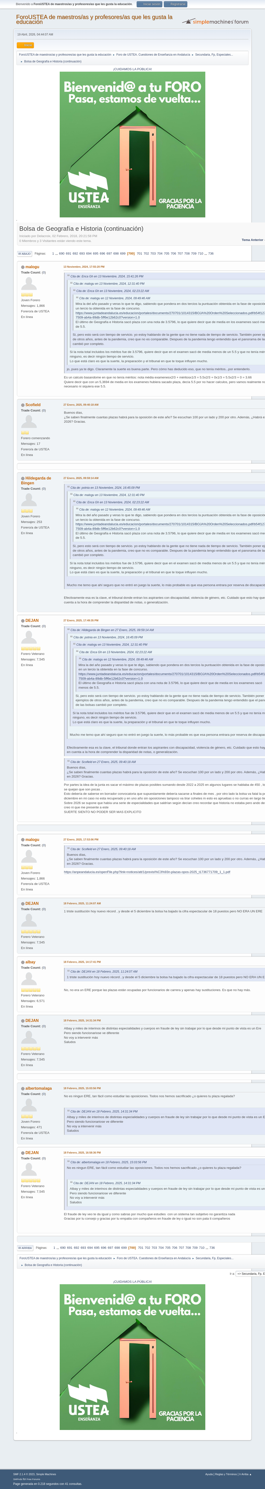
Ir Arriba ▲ (245, 1474)
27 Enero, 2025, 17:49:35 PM (81, 620)
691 (68, 253)
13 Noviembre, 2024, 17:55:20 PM (84, 266)
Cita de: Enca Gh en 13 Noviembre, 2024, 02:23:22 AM (112, 291)
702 (146, 253)
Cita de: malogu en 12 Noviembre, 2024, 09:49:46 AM (114, 298)
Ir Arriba (25, 1248)
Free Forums (33, 1479)
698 (116, 253)
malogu (32, 267)
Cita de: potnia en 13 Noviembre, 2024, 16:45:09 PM (105, 487)
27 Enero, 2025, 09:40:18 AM (81, 404)
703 (153, 253)
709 (193, 253)
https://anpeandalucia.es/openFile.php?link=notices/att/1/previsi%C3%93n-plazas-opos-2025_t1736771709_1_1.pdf (147, 872)
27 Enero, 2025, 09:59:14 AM (81, 478)
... (57, 253)
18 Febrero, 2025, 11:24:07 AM (82, 903)
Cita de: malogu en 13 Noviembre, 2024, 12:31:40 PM (109, 283)
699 (122, 253)
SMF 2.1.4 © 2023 (24, 1474)
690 (61, 253)
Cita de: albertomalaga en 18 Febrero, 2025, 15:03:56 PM (109, 1162)
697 (109, 253)
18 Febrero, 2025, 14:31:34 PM (82, 1020)
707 (180, 253)
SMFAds (17, 1479)
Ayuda (209, 1474)
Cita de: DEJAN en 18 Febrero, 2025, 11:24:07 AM (104, 971)
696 (102, 253)
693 (82, 253)
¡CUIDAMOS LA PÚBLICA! (132, 69)
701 (139, 253)
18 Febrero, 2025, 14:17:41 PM (82, 961)
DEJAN (32, 620)
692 (75, 253)
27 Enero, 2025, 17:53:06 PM (81, 839)
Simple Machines (46, 1474)
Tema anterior (252, 240)
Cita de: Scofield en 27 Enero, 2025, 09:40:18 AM (103, 762)
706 (173, 253)
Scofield (33, 405)
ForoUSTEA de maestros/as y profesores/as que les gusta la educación (94, 19)
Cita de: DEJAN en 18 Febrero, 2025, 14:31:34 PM (104, 1111)
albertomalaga (38, 1088)
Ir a (232, 1273)
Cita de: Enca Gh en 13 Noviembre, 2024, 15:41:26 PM (107, 276)
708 (187, 253)
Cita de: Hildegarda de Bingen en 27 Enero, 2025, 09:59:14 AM (112, 630)
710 (200, 253)
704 (160, 253)
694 (88, 253)
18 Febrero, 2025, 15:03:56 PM (82, 1088)
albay (30, 962)
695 (95, 253)
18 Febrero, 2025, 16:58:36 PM (82, 1152)
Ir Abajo (24, 253)
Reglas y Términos (226, 1474)
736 (211, 253)
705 (166, 253)
